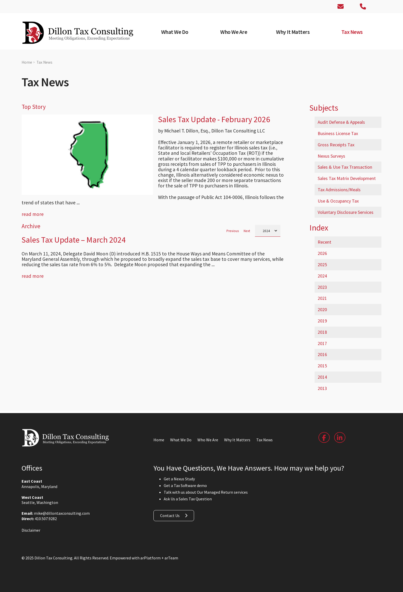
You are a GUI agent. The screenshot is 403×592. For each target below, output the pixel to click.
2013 (322, 388)
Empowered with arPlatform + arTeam (144, 557)
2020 (322, 309)
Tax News (44, 62)
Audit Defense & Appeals (341, 122)
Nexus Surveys (331, 156)
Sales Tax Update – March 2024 (74, 240)
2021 (322, 298)
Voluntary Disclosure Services (345, 212)
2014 (322, 377)
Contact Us (170, 515)
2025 (322, 265)
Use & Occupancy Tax (338, 201)
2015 (322, 366)
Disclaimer (31, 530)
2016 (322, 354)
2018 (322, 332)
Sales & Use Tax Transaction (345, 167)
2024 (322, 276)
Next (247, 231)
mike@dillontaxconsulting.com (62, 513)
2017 (322, 343)
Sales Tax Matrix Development (347, 178)
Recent (324, 242)
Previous (232, 231)
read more (33, 214)
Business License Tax (338, 133)
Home (27, 62)
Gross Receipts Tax (336, 145)
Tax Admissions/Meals (339, 190)
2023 (322, 287)
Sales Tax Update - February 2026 (214, 119)
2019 (322, 321)
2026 (322, 253)
